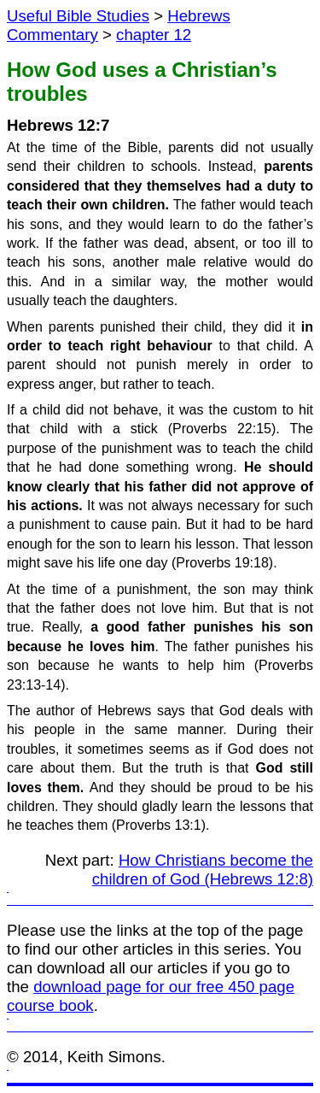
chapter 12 (153, 35)
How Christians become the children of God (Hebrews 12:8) (202, 869)
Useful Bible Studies (78, 16)
